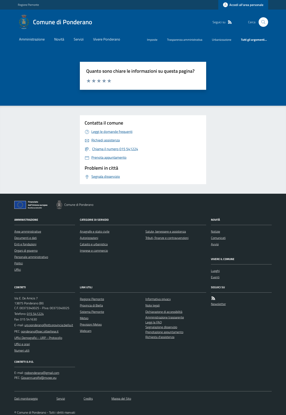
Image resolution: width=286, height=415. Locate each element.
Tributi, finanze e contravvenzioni (166, 237)
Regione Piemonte (28, 5)
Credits (88, 398)
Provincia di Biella (91, 305)
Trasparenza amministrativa (184, 39)
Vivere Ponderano (106, 39)
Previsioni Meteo (91, 324)
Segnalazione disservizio (161, 327)
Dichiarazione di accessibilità (163, 311)
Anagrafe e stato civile (94, 231)
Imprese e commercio (94, 250)
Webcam (85, 330)
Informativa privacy (158, 299)
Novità (59, 39)
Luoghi (215, 270)
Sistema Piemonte (92, 311)
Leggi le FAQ (153, 322)
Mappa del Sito (121, 398)
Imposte (152, 39)
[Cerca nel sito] (261, 22)
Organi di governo (26, 250)
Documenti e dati (25, 237)
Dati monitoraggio (26, 398)
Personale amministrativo (31, 256)
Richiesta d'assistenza (159, 337)
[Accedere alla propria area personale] (243, 5)
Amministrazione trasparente (164, 317)
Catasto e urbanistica (94, 244)
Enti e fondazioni (25, 244)
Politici (18, 263)
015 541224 (35, 313)
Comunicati (218, 237)
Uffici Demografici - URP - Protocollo (38, 337)
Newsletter (218, 304)
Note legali (152, 305)
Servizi (79, 39)
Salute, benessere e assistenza (165, 231)
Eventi (215, 277)
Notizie (215, 231)
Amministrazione (32, 39)
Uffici (17, 269)
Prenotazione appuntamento (164, 332)
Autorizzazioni (89, 237)
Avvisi (215, 244)
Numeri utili (21, 350)
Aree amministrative (27, 231)
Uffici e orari (22, 344)
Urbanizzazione (221, 39)
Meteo (84, 318)
